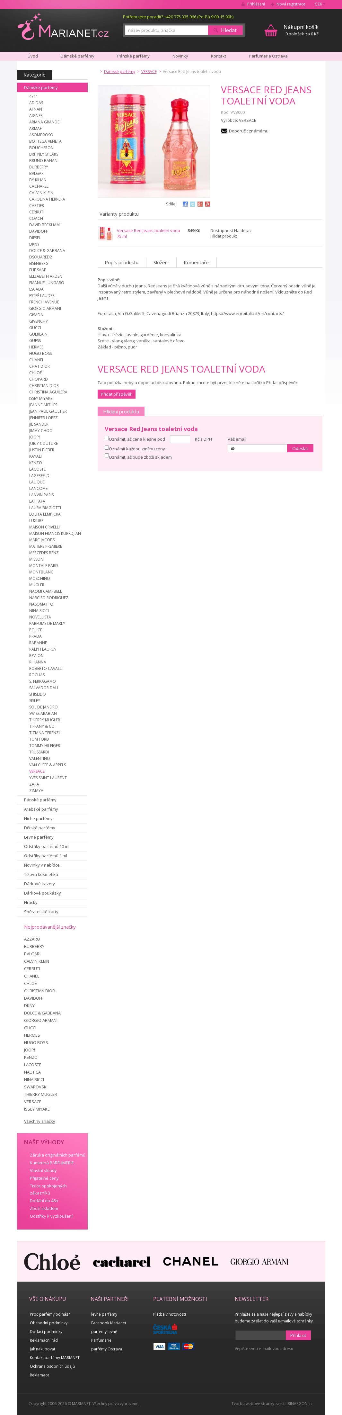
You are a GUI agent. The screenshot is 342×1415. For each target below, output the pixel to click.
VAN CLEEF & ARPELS (47, 765)
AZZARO (32, 939)
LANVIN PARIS (41, 495)
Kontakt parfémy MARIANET (55, 1357)
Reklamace (39, 1375)
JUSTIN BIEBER (41, 450)
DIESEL (35, 237)
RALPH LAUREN (43, 649)
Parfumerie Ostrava (268, 56)
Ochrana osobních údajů (52, 1366)
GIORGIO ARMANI (45, 308)
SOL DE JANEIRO (43, 707)
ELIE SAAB (38, 270)
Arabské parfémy (41, 809)
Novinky (180, 56)
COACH (36, 218)
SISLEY (34, 700)
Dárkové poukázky (42, 893)
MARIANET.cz (63, 26)
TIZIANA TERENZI (44, 732)
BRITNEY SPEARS (43, 154)
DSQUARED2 (40, 257)
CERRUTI (36, 212)
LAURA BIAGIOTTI (45, 507)
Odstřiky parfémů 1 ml (45, 856)
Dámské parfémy (41, 87)
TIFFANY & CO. (42, 726)
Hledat (229, 30)
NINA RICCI (39, 610)
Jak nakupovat (42, 1349)
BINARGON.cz (299, 1403)
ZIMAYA (36, 790)
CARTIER (36, 205)
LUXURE (36, 520)
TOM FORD (39, 739)
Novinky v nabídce (42, 865)
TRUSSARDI (39, 752)
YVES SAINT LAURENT (48, 777)
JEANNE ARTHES (43, 405)
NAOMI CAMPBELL (45, 591)
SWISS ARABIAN (43, 713)
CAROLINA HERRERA (47, 199)
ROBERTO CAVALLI (46, 668)
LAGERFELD (39, 475)
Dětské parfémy (39, 828)
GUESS (35, 340)
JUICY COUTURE (43, 443)
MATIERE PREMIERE (45, 546)
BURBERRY (38, 167)
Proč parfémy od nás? (50, 1314)
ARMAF (35, 128)
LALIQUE (37, 482)
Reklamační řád (44, 1340)
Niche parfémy (38, 818)
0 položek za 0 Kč (301, 30)
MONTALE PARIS (43, 565)
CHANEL (36, 360)
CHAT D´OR (39, 366)
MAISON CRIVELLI (44, 527)
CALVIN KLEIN (41, 192)
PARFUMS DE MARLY (47, 623)
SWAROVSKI (36, 1087)
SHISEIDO (37, 694)
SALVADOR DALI (43, 687)
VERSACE (37, 771)
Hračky (31, 902)
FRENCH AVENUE (44, 302)
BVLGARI (37, 173)
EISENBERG (38, 263)
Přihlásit (298, 1335)
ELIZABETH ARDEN (45, 276)
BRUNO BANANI (43, 160)
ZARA (34, 784)
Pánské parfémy (40, 800)
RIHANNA (37, 662)
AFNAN (35, 109)
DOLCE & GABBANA (47, 250)
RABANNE (38, 642)
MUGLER (36, 585)
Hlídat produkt (223, 236)
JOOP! (34, 437)
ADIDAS (36, 102)
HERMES (36, 347)
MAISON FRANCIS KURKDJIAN (55, 533)
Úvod (33, 56)
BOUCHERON (41, 147)
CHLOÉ (35, 372)
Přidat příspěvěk (116, 394)
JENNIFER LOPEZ (43, 417)
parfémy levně (104, 1331)
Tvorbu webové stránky (253, 1403)
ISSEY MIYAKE (40, 398)
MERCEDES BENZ (44, 552)
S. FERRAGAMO (42, 681)
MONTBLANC (41, 572)
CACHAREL (38, 186)
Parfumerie (101, 1340)
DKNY (34, 244)
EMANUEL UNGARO (46, 282)
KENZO (35, 462)
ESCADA (36, 289)
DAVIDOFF (38, 231)
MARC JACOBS (42, 540)
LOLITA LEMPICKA (45, 514)
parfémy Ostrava (106, 1349)
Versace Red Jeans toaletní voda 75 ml (148, 233)
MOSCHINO (39, 578)
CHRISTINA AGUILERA (48, 392)
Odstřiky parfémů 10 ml (46, 846)
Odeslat (300, 448)
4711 (33, 96)
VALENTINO (39, 758)
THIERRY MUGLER (44, 720)
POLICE (35, 630)
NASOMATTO (41, 604)
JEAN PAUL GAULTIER (48, 411)
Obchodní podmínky (48, 1323)
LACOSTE (37, 469)
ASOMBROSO (41, 135)
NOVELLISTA (40, 617)
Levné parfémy (39, 837)
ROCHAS (37, 675)
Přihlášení (256, 4)
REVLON (36, 655)
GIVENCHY (38, 321)
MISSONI (36, 559)
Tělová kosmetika (41, 874)
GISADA (36, 315)
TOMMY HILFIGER (44, 745)
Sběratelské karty (41, 912)
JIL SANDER (38, 424)
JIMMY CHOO (41, 430)
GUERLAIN (38, 334)
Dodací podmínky (46, 1331)
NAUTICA (32, 1072)
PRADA (35, 636)
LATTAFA (37, 501)
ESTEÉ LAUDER (42, 295)
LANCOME (38, 488)
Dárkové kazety (39, 884)
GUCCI (35, 327)
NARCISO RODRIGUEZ (48, 597)
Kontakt (218, 56)
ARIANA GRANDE (44, 122)
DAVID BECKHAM (44, 225)
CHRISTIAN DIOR (44, 385)
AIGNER (36, 115)
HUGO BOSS (40, 353)
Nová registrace (290, 4)
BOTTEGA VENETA (45, 141)
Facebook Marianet (108, 1323)
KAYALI (35, 456)
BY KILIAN (38, 180)
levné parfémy (104, 1314)
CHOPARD (38, 379)
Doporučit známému (248, 131)
